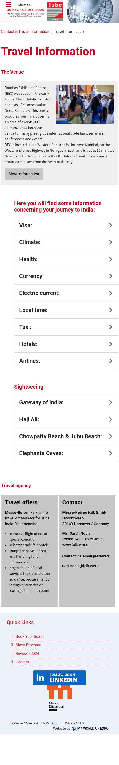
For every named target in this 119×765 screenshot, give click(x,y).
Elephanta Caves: (41, 453)
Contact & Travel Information (25, 31)
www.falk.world (75, 545)
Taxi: (25, 327)
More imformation (24, 174)
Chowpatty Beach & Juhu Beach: (60, 436)
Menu (8, 5)
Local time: (33, 310)
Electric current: (39, 293)
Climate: (29, 242)
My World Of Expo (93, 728)
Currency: (31, 276)
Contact (22, 662)
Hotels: (28, 344)
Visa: (25, 225)
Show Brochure (28, 645)
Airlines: (29, 361)
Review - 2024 (27, 653)
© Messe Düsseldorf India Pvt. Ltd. (33, 723)
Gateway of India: (41, 402)
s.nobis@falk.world (83, 566)
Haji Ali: (29, 419)
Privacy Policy (74, 723)
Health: (28, 259)
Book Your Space (30, 636)
